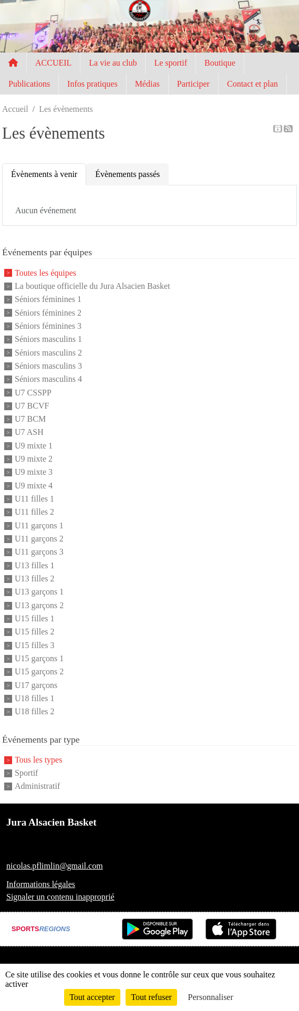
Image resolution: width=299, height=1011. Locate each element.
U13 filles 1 (35, 565)
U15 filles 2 (35, 632)
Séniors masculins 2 (48, 352)
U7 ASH (29, 432)
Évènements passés (127, 174)
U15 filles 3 (35, 645)
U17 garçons (36, 685)
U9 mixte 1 (34, 445)
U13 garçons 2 (39, 605)
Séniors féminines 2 (48, 312)
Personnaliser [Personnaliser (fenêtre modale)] (210, 997)
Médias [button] (147, 83)
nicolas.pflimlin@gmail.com (54, 865)
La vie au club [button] (113, 62)
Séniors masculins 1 (48, 339)
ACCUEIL (53, 62)
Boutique (219, 62)
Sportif (26, 772)
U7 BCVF (32, 405)
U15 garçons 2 (39, 672)
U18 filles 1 (35, 698)
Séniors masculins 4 (48, 379)
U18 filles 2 (35, 711)
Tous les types (38, 759)
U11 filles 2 (34, 512)
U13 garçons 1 (39, 592)
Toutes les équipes (45, 272)
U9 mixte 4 (34, 485)
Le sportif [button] (170, 62)
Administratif (37, 786)
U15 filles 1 (35, 618)
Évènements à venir (44, 174)
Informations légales (40, 884)
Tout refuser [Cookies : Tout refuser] (151, 997)
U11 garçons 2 (39, 538)
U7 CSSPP (33, 392)
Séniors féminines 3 (48, 325)
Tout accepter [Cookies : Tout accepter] (92, 997)
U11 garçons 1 (39, 525)
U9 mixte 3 (34, 472)
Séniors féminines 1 (48, 299)
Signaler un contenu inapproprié (60, 896)
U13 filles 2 (35, 578)
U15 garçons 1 (39, 658)
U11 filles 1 (34, 498)
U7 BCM (30, 418)
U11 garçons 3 (39, 552)
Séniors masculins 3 (48, 365)
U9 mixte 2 (34, 458)
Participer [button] (193, 83)
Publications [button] (29, 83)
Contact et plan (252, 83)
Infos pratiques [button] (92, 83)
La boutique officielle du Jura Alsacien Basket (92, 286)
